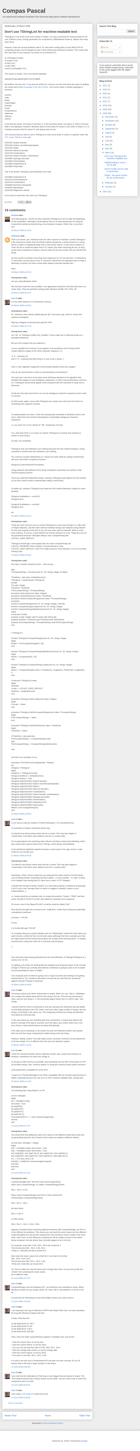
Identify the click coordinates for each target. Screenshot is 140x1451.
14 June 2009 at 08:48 (20, 1301)
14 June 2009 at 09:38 (20, 1397)
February (109, 183)
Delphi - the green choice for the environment (116, 176)
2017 (105, 85)
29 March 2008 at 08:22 (21, 305)
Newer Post (10, 1415)
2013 (105, 97)
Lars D (14, 298)
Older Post (84, 1415)
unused (14, 215)
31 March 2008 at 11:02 (21, 1081)
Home (48, 1415)
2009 (105, 109)
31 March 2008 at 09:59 (21, 984)
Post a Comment (15, 1403)
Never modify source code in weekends (116, 170)
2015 (105, 93)
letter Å (25, 84)
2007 (105, 191)
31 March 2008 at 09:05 (21, 814)
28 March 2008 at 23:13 (21, 272)
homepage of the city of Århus (35, 87)
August (108, 132)
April (107, 148)
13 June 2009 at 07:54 (20, 1126)
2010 (105, 105)
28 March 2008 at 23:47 (21, 293)
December (110, 117)
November (110, 121)
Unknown (15, 236)
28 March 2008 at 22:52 (21, 230)
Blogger (84, 1441)
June (107, 140)
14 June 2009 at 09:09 (20, 1367)
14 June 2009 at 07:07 (20, 1278)
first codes (23, 137)
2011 (105, 101)
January (109, 186)
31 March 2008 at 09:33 (21, 855)
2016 (105, 89)
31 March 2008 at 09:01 (21, 555)
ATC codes (9, 137)
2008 (105, 113)
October (109, 125)
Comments (107, 52)
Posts (105, 47)
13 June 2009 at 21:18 (20, 1173)
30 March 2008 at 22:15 (21, 516)
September (110, 129)
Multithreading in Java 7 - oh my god (116, 163)
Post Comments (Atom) (53, 1423)
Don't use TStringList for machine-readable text (116, 157)
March (108, 152)
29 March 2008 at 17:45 (21, 326)
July (107, 137)
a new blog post (27, 1394)
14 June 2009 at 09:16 (20, 1385)
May (107, 144)
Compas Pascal (24, 11)
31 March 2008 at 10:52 (21, 1045)
